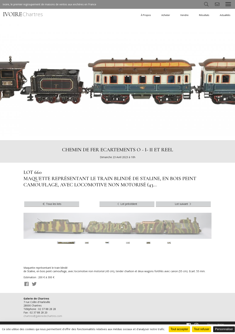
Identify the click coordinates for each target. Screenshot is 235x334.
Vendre (184, 15)
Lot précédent (127, 204)
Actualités (225, 15)
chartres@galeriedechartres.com (43, 316)
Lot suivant (183, 204)
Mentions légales (215, 324)
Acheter (165, 15)
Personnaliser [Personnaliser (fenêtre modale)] (224, 329)
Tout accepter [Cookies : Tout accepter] (179, 329)
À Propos (146, 15)
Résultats (204, 15)
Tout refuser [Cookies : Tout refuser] (201, 329)
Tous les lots (51, 204)
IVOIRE (23, 14)
